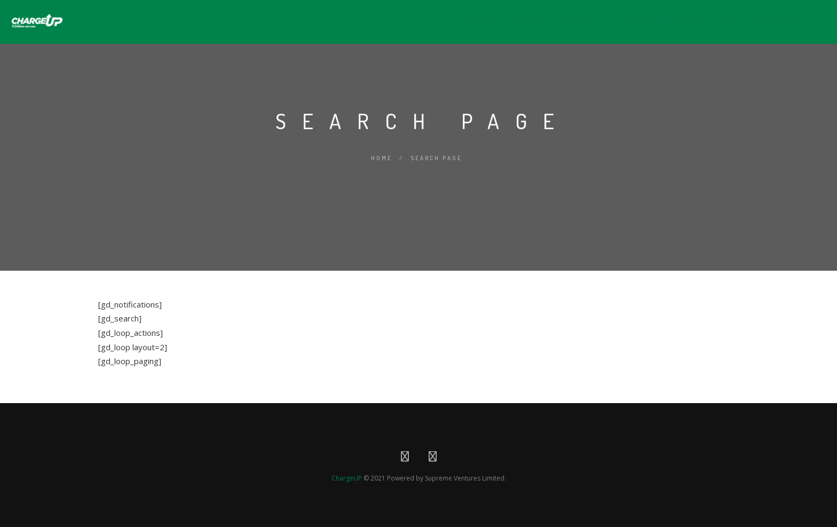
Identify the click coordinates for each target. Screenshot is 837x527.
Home (474, 23)
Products (583, 23)
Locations (768, 23)
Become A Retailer (675, 23)
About (524, 23)
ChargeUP (346, 478)
